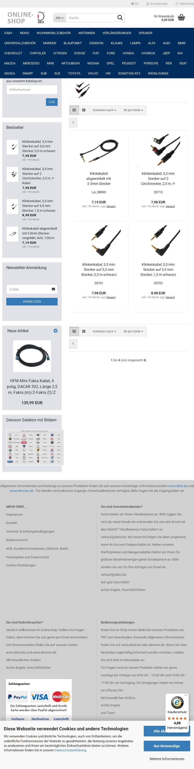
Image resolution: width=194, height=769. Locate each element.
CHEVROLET (13, 53)
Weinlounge (158, 73)
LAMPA (135, 43)
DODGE (79, 53)
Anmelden (32, 301)
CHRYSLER (38, 53)
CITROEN (60, 53)
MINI (50, 63)
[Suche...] (60, 17)
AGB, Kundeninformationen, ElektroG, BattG (37, 548)
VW (108, 73)
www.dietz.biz (178, 486)
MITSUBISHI (71, 63)
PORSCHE (151, 63)
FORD (111, 53)
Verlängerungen (117, 33)
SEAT (183, 63)
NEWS (24, 33)
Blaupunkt (73, 43)
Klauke (117, 43)
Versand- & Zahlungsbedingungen (30, 531)
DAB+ (8, 33)
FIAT (96, 53)
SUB (44, 73)
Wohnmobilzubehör (54, 33)
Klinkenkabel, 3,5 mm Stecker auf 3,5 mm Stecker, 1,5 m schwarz (158, 269)
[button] (134, 4)
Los (52, 102)
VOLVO (93, 73)
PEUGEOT (129, 63)
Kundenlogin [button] (157, 4)
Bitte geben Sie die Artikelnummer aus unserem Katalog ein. (30, 79)
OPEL (110, 63)
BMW (182, 43)
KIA (180, 53)
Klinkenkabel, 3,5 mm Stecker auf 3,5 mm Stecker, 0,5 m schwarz (99, 269)
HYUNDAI (148, 53)
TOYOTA (74, 73)
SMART (27, 73)
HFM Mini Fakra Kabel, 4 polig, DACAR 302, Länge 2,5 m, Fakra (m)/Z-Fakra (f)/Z (32, 386)
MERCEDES (31, 63)
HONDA (128, 53)
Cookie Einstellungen (21, 565)
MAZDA (9, 63)
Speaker (145, 33)
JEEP (166, 53)
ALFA (151, 43)
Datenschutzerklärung (70, 750)
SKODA (9, 73)
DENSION (96, 43)
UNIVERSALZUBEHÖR (20, 43)
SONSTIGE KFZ (129, 73)
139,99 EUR (31, 402)
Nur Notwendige (167, 746)
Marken (49, 43)
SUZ (57, 73)
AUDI (166, 43)
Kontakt (11, 523)
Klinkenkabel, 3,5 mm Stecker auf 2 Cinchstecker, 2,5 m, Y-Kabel (158, 179)
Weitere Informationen (167, 759)
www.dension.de (21, 491)
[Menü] (186, 696)
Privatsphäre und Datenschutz (27, 557)
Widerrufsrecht (17, 540)
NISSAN (93, 63)
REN (169, 63)
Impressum (14, 514)
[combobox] (104, 110)
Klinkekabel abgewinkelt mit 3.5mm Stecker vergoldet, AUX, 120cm (98, 179)
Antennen (86, 33)
